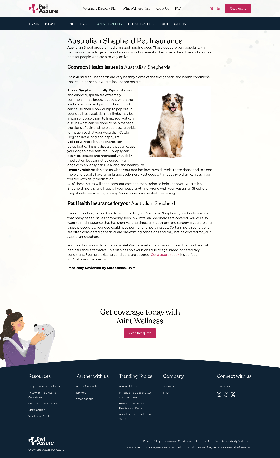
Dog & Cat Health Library (44, 386)
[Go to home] (44, 8)
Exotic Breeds (173, 24)
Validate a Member (40, 416)
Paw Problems (128, 386)
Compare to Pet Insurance (44, 403)
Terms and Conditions (178, 441)
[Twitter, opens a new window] (233, 394)
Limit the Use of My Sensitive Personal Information (220, 447)
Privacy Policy (151, 441)
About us (168, 386)
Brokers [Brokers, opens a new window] (81, 392)
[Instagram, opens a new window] (219, 394)
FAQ (178, 8)
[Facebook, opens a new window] (226, 394)
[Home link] (41, 440)
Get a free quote (140, 333)
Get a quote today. (165, 255)
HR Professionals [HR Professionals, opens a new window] (86, 386)
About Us (162, 8)
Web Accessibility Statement (233, 441)
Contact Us (223, 386)
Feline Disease (76, 24)
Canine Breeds (108, 24)
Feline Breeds (141, 24)
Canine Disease (42, 24)
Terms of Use (204, 441)
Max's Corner (36, 409)
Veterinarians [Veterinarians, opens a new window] (84, 398)
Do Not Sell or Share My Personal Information (155, 447)
